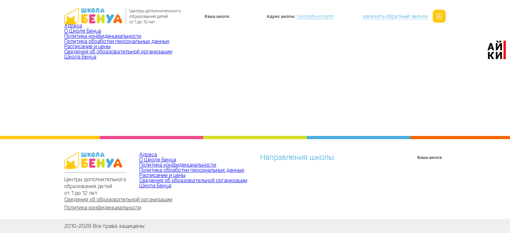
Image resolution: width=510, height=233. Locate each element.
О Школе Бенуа (82, 31)
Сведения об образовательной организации (118, 52)
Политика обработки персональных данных (116, 41)
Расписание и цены (87, 46)
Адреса (73, 26)
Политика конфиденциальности (102, 36)
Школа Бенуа (80, 57)
